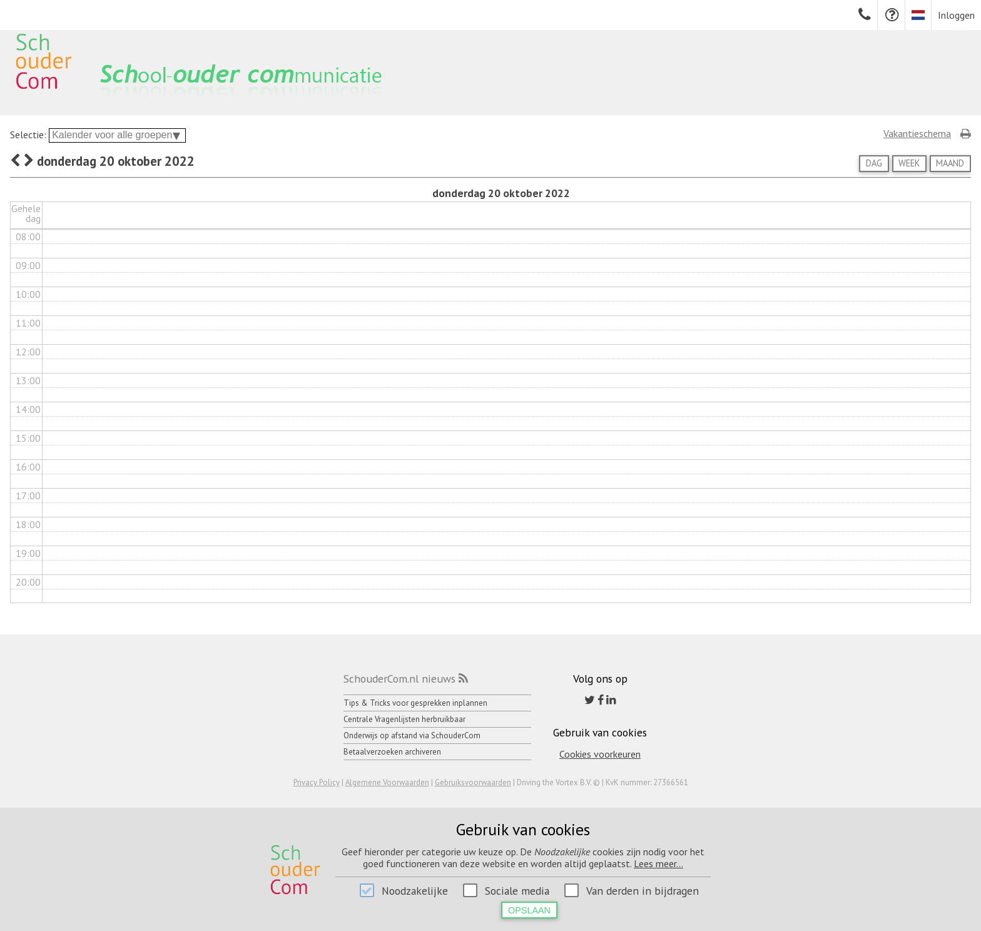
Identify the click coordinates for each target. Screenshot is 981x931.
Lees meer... (658, 863)
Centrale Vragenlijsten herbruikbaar (404, 719)
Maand (950, 163)
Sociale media (517, 890)
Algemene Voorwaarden (387, 782)
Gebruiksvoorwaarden (473, 782)
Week (909, 163)
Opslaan (529, 910)
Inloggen (956, 15)
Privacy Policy (316, 782)
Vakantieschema (917, 133)
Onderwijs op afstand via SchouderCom (411, 735)
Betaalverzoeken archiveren (392, 751)
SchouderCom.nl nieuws (399, 678)
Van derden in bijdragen (642, 890)
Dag (874, 163)
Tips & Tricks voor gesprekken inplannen (415, 703)
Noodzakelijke (415, 890)
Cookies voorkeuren (600, 754)
